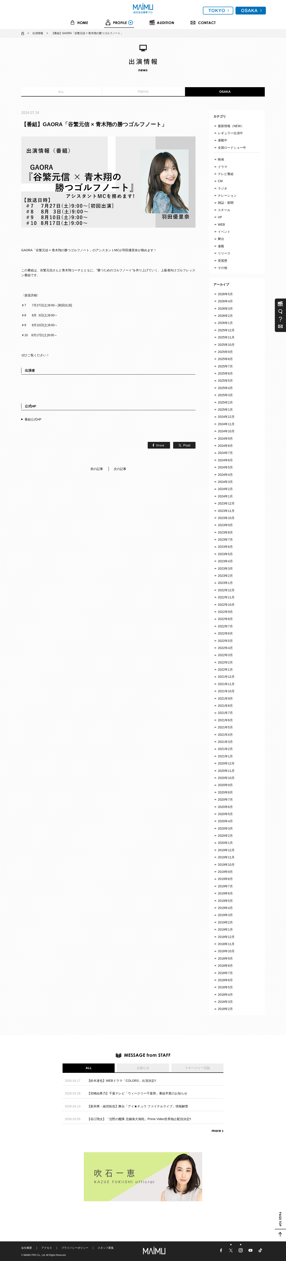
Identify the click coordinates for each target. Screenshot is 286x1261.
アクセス (46, 1247)
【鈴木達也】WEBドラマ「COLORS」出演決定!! (121, 1080)
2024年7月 (225, 453)
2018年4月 (225, 994)
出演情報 (37, 33)
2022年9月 (225, 612)
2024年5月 (225, 467)
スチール (224, 210)
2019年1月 (225, 929)
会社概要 (26, 1247)
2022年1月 (225, 669)
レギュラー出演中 (230, 133)
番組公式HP (33, 419)
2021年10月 (226, 691)
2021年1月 (225, 756)
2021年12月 (226, 676)
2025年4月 (225, 388)
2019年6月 (225, 893)
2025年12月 (226, 330)
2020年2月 (225, 835)
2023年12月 (226, 503)
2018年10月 (226, 951)
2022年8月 (225, 619)
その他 (222, 268)
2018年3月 (225, 1001)
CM (220, 181)
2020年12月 (226, 763)
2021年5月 (225, 727)
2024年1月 (225, 496)
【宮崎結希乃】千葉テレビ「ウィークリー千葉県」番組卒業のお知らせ (137, 1093)
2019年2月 (225, 922)
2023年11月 (226, 511)
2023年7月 (225, 539)
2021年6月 (225, 720)
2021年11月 (226, 684)
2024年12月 (226, 416)
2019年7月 (225, 886)
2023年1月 (225, 583)
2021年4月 (225, 734)
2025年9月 (225, 352)
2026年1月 (225, 323)
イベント (224, 231)
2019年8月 (225, 879)
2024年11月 (226, 424)
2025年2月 (225, 402)
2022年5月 (225, 641)
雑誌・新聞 (225, 202)
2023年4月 (225, 561)
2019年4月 (225, 908)
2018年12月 (226, 937)
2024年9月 (225, 438)
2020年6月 (225, 807)
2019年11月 (226, 857)
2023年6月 (225, 546)
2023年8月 (225, 532)
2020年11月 (226, 771)
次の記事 (120, 469)
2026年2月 (225, 315)
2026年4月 (225, 301)
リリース (224, 253)
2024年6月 (225, 460)
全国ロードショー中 (232, 147)
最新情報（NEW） (231, 126)
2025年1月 (225, 409)
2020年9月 (225, 785)
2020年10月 (226, 778)
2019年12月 (226, 850)
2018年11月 (226, 944)
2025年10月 (226, 344)
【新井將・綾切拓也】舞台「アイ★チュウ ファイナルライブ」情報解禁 (137, 1106)
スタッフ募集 (106, 1247)
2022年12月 (226, 590)
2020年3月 (225, 828)
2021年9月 (225, 698)
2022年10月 (226, 604)
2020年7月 (225, 799)
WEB (221, 224)
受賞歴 (222, 260)
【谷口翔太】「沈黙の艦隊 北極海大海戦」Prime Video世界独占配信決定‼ (139, 1119)
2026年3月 (225, 308)
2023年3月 (225, 568)
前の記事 (96, 469)
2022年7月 (225, 626)
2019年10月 (226, 864)
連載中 (222, 140)
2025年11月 (226, 337)
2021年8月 (225, 705)
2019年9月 (225, 872)
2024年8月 (225, 445)
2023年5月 (225, 554)
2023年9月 (225, 525)
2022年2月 (225, 662)
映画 (221, 159)
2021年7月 (225, 713)
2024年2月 (225, 489)
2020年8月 (225, 792)
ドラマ (222, 167)
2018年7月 (225, 973)
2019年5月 (225, 900)
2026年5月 (225, 294)
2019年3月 (225, 915)
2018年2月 (225, 1009)
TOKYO (143, 91)
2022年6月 (225, 633)
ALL (61, 91)
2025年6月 (225, 373)
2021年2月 (225, 749)
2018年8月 (225, 965)
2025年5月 (225, 380)
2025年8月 (225, 359)
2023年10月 (226, 518)
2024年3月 (225, 482)
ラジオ (222, 188)
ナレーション (227, 195)
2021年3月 (225, 742)
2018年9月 (225, 958)
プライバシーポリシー (74, 1247)
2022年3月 (225, 655)
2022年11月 (226, 597)
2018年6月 (225, 980)
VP (220, 217)
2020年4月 (225, 821)
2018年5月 (225, 987)
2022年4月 (225, 648)
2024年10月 (226, 431)
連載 (221, 246)
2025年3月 (225, 395)
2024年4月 (225, 474)
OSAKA (225, 91)
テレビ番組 (225, 174)
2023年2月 (225, 575)
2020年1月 (225, 843)
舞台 (221, 239)
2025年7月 (225, 366)
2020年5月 (225, 814)
